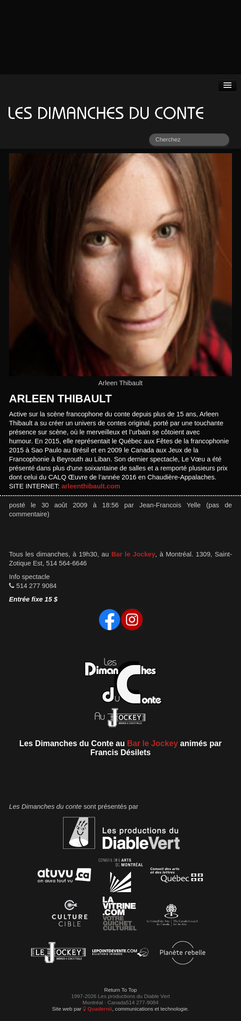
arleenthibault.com (90, 486)
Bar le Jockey (133, 554)
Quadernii (97, 1009)
